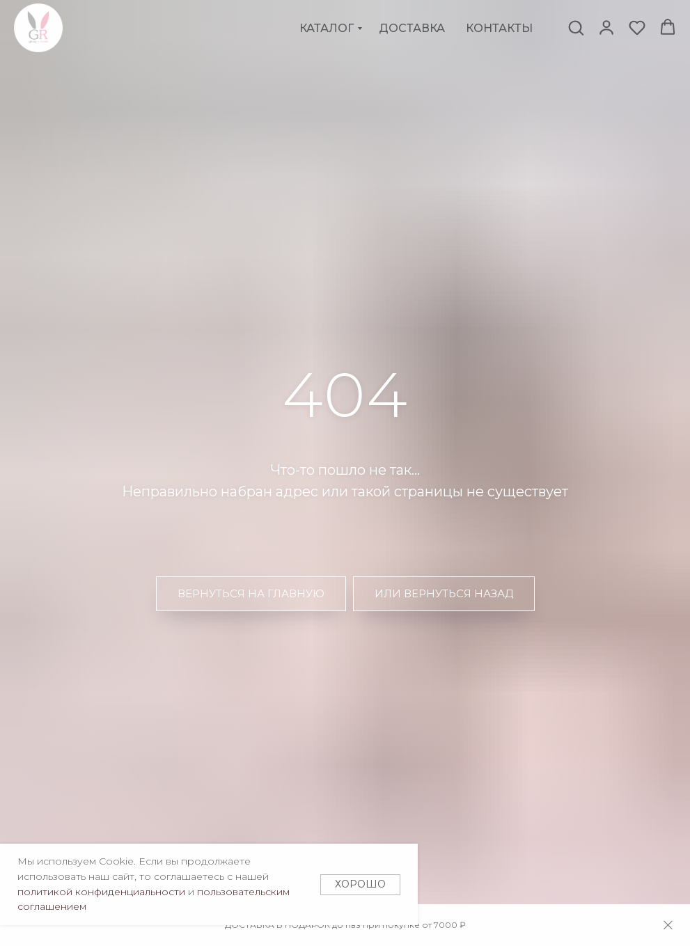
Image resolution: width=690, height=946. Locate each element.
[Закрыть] (668, 925)
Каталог (326, 28)
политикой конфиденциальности (101, 891)
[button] (575, 27)
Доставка (412, 28)
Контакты (499, 28)
